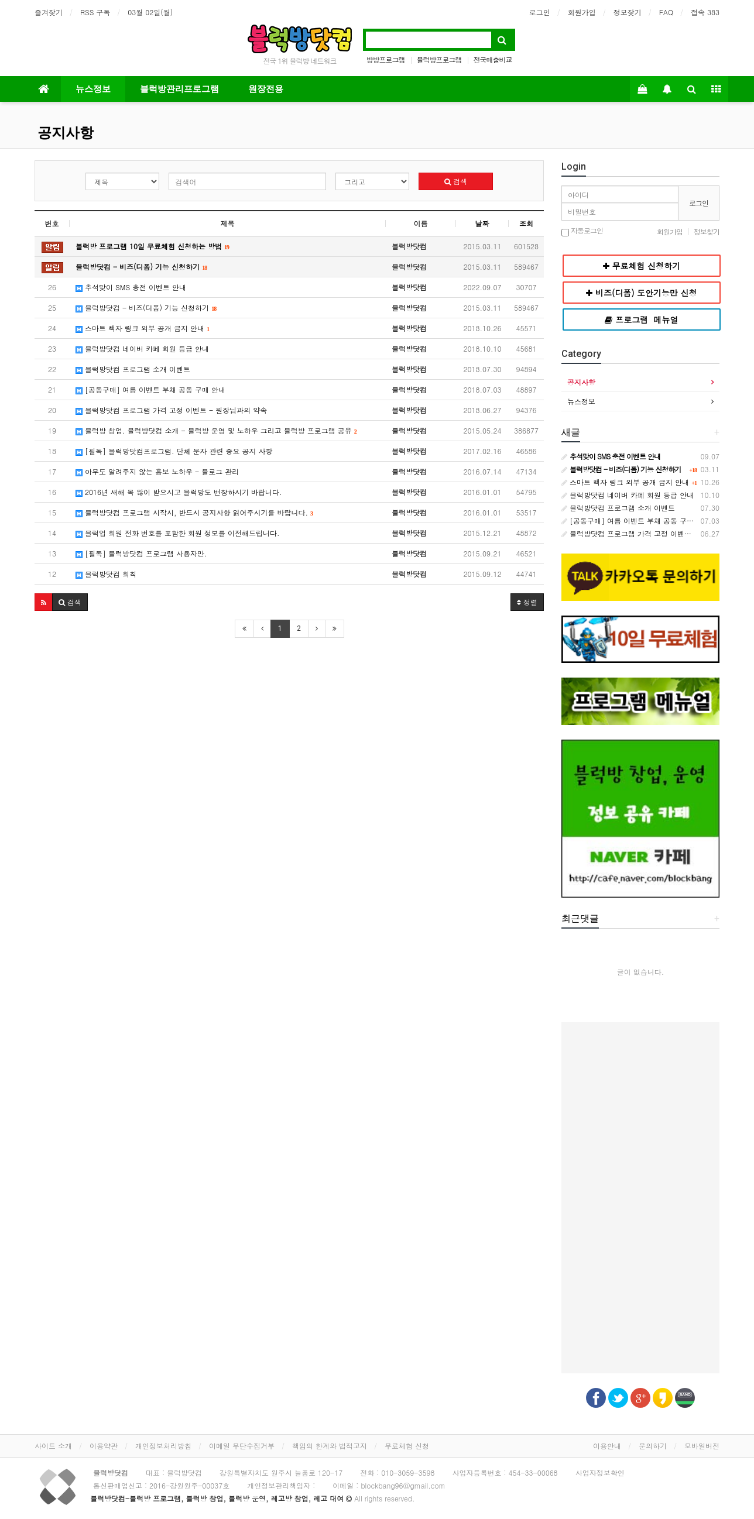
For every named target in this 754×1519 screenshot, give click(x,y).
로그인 (539, 12)
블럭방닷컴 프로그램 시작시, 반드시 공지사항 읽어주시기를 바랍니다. (194, 512)
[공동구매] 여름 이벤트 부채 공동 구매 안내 (150, 389)
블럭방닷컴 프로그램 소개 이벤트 (133, 369)
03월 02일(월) (150, 12)
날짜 (482, 223)
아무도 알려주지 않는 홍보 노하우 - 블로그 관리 (157, 471)
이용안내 (607, 1446)
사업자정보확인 (600, 1472)
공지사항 (65, 133)
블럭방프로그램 (439, 59)
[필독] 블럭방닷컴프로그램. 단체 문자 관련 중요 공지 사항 (174, 451)
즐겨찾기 (49, 12)
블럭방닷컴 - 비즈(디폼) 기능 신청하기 (146, 307)
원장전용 (265, 89)
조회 (526, 223)
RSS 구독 (95, 12)
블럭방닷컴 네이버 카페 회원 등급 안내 (142, 348)
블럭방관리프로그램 (179, 89)
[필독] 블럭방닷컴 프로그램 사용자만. (141, 553)
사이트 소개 (53, 1446)
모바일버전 (701, 1446)
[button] (44, 602)
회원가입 (582, 12)
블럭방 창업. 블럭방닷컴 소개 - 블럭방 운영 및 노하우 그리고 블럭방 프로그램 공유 (216, 430)
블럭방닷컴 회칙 (106, 574)
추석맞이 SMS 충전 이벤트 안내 (131, 287)
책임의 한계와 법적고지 (329, 1446)
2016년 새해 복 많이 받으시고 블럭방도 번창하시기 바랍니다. (179, 492)
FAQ (666, 12)
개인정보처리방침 (163, 1446)
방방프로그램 (385, 59)
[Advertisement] (289, 735)
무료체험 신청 (407, 1446)
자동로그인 (582, 231)
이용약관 (104, 1446)
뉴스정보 (93, 89)
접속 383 (705, 12)
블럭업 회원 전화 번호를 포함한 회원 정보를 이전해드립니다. (178, 533)
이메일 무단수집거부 (242, 1446)
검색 (455, 181)
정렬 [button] (527, 602)
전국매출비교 (493, 59)
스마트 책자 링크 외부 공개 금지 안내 (143, 328)
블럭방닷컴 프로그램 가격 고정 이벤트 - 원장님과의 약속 (171, 410)
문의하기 (653, 1446)
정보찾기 (628, 12)
